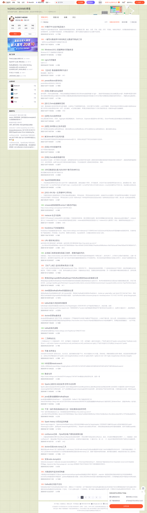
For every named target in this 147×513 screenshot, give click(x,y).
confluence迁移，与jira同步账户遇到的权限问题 (62, 434)
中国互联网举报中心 (74, 508)
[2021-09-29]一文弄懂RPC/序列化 (56, 193)
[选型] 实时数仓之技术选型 (53, 126)
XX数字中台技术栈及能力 (53, 27)
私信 (30, 34)
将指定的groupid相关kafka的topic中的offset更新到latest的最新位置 (69, 278)
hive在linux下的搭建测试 (52, 228)
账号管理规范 (93, 508)
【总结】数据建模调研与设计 (54, 70)
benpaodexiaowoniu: (15, 130)
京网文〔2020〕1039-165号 (87, 506)
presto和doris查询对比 (52, 81)
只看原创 (44, 22)
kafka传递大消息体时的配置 (54, 303)
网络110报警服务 (63, 508)
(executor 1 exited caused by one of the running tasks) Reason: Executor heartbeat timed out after (22, 128)
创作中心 (130, 2)
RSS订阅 (133, 22)
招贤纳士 (63, 504)
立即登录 (126, 506)
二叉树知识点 (48, 338)
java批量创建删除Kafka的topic (55, 397)
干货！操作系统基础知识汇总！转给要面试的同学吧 (63, 409)
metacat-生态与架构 (51, 215)
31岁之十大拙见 (17, 72)
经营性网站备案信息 (100, 506)
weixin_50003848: (15, 117)
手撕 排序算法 (48, 351)
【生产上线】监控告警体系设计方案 (57, 266)
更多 (48, 2)
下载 (18, 2)
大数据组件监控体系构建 (52, 472)
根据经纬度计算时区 (15, 122)
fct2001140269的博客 (19, 8)
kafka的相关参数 (49, 328)
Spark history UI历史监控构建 (54, 422)
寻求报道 (76, 504)
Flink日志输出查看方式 (19, 58)
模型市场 (40, 1)
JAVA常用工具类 (17, 76)
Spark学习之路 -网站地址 (20, 62)
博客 (13, 2)
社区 (23, 2)
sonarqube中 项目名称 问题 (17, 115)
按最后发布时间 (114, 22)
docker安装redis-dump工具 (53, 447)
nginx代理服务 (48, 60)
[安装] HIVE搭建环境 (51, 147)
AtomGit (30, 2)
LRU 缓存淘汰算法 (50, 240)
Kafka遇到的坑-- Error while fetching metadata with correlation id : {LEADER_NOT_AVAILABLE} (20, 67)
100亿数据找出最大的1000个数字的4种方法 (60, 170)
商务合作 (69, 504)
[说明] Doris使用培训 (51, 116)
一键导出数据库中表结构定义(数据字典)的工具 (61, 39)
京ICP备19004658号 (73, 506)
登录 (100, 2)
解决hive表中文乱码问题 (52, 137)
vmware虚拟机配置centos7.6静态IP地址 (59, 205)
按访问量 (124, 22)
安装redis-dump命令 (51, 459)
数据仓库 (46, 374)
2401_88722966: (14, 125)
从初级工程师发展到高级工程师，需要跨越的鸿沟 (62, 253)
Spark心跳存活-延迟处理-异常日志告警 (58, 384)
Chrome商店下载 (84, 508)
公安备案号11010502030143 (60, 506)
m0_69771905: (14, 137)
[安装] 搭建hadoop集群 (52, 91)
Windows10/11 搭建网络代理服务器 (57, 50)
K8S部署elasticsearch (51, 363)
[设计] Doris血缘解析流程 (53, 103)
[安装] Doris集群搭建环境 (53, 157)
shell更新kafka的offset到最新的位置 (57, 291)
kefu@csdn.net (97, 504)
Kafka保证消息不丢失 (51, 484)
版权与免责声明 (101, 508)
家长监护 (55, 508)
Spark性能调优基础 (50, 180)
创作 (139, 2)
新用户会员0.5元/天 (112, 2)
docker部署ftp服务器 (51, 316)
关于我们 (57, 504)
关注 (15, 34)
